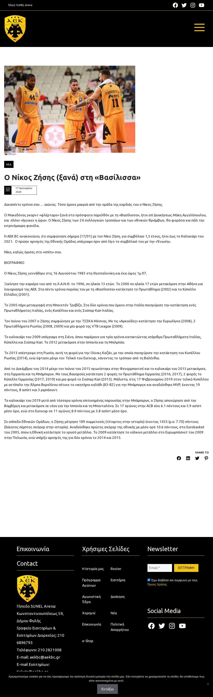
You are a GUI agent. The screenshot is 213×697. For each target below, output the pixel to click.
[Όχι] (208, 684)
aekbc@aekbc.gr (45, 657)
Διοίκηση (118, 596)
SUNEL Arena (24, 5)
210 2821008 (50, 650)
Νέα (114, 613)
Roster (116, 569)
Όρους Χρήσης (157, 584)
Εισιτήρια (118, 580)
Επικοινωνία (91, 624)
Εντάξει (108, 689)
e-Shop (87, 641)
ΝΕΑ (8, 164)
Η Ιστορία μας (93, 569)
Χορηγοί (88, 613)
